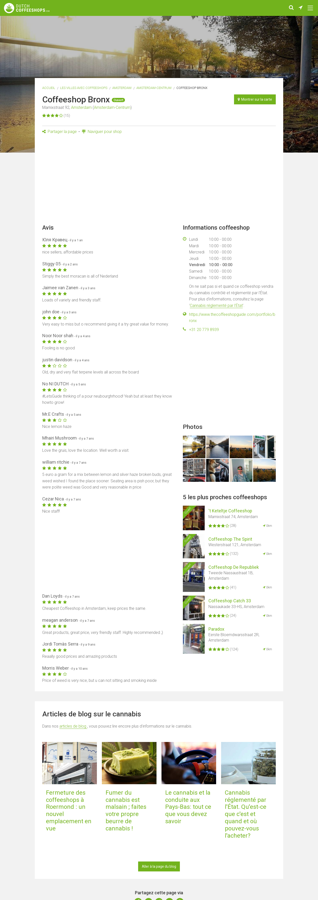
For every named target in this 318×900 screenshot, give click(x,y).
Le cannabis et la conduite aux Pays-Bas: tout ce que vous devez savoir (188, 807)
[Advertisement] (159, 180)
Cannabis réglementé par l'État (216, 305)
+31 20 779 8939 (204, 329)
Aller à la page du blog (159, 866)
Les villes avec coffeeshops (83, 88)
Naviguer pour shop (102, 131)
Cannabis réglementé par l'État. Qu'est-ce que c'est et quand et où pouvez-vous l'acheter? (245, 814)
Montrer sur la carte (255, 99)
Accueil (48, 88)
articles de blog (73, 726)
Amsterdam (121, 88)
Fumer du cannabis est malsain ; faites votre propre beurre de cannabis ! (126, 810)
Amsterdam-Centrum (153, 88)
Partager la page (59, 131)
